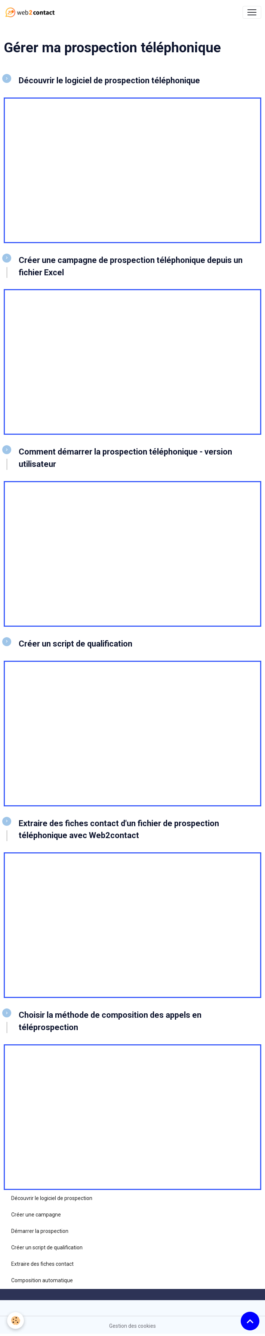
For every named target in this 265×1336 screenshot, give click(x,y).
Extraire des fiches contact (42, 1264)
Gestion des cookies (132, 1326)
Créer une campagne (36, 1215)
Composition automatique (42, 1280)
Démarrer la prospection (39, 1231)
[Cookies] (15, 1320)
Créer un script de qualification (47, 1247)
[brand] (31, 12)
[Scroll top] (250, 1321)
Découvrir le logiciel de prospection (51, 1198)
